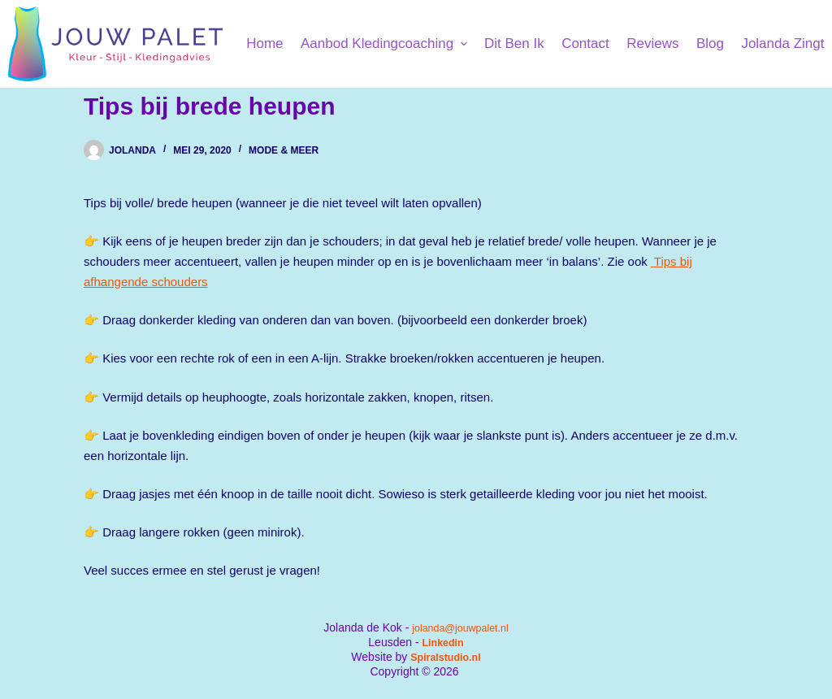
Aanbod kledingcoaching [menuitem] (386, 43)
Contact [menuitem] (585, 43)
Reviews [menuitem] (652, 43)
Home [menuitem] (264, 43)
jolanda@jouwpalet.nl (460, 627)
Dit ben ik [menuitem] (514, 43)
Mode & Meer (283, 150)
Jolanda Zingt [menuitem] (782, 43)
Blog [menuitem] (710, 43)
